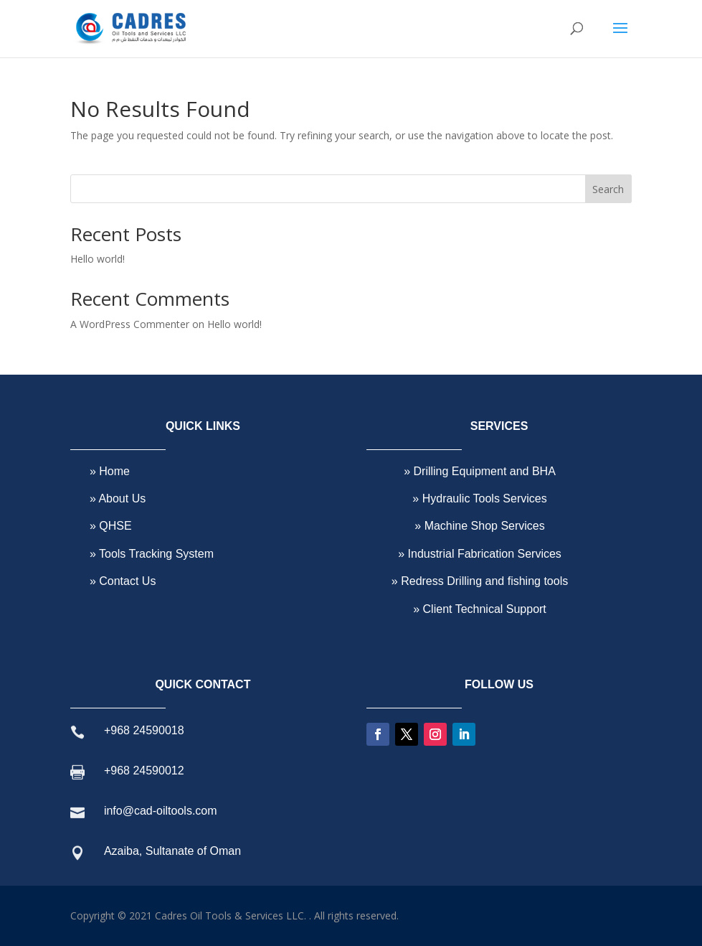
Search (608, 189)
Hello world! (97, 259)
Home (113, 471)
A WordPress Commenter (129, 324)
